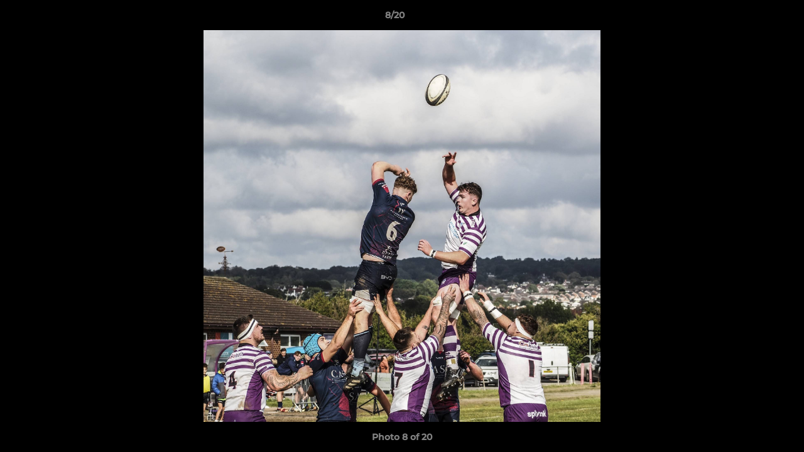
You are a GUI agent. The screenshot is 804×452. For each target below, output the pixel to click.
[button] (751, 18)
